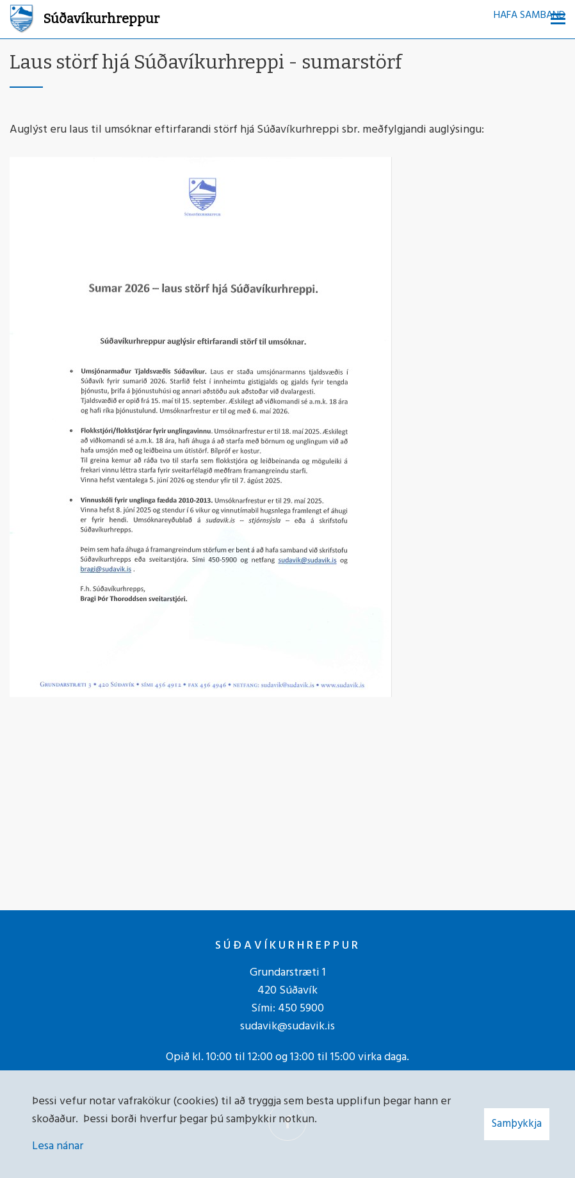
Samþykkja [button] (517, 1124)
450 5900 (301, 1008)
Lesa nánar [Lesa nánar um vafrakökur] (57, 1146)
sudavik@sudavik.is (287, 1026)
